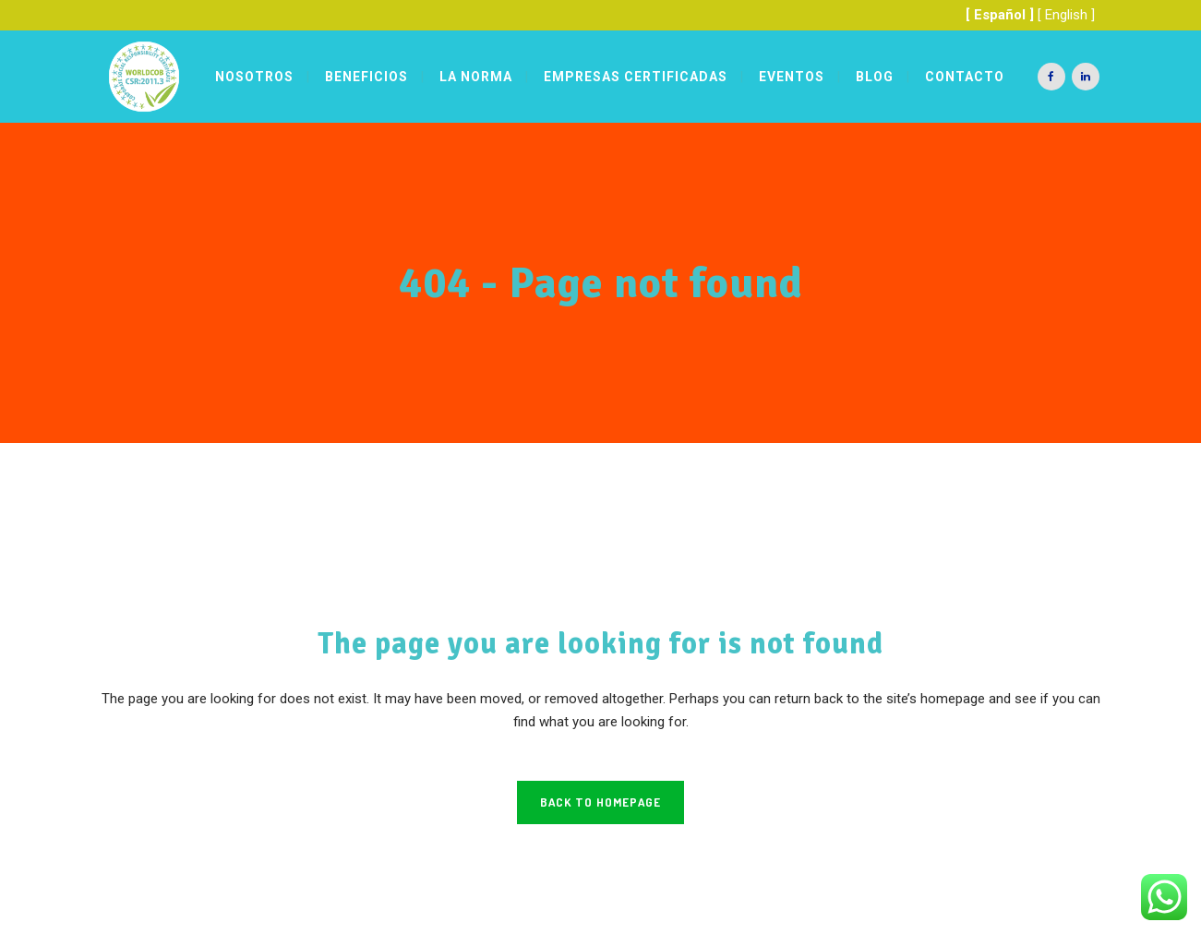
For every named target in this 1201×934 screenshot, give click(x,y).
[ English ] (1066, 14)
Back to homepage (600, 802)
